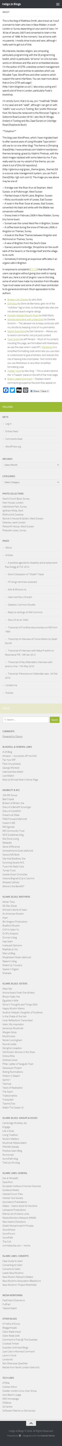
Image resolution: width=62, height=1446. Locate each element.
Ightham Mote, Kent (12, 510)
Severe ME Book (11, 854)
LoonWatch (8, 775)
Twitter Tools (14, 370)
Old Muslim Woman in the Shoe (18, 1052)
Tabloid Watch (9, 1308)
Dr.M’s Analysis (10, 933)
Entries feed (11, 431)
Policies (9, 692)
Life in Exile (8, 1131)
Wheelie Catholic (10, 882)
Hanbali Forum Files (12, 1194)
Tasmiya (6, 1083)
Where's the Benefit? (13, 886)
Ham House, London (12, 502)
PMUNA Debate (10, 1146)
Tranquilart (8, 1099)
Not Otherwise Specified (14, 1363)
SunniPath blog (10, 1158)
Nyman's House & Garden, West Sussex (22, 518)
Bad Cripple (8, 799)
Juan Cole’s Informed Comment (18, 1351)
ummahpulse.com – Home (16, 1245)
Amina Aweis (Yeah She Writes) (18, 992)
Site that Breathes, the (13, 858)
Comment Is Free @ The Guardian (20, 1339)
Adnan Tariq (8, 901)
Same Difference (11, 846)
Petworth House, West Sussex (18, 526)
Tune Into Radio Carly (13, 866)
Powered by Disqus (12, 736)
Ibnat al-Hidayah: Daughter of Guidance (22, 1012)
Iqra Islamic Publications (14, 1202)
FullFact (6, 1304)
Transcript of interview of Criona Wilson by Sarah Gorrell (31, 641)
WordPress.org (13, 446)
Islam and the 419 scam (20, 597)
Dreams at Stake (11, 815)
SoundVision (8, 1229)
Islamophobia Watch (12, 771)
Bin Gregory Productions (14, 921)
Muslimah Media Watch (14, 1142)
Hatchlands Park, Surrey (14, 506)
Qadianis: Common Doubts (21, 604)
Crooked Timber (10, 1343)
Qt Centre (7, 1406)
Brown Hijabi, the (11, 996)
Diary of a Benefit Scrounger (16, 807)
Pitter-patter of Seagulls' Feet (17, 1064)
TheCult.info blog (11, 1162)
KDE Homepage (10, 1398)
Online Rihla (8, 1056)
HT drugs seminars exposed (22, 581)
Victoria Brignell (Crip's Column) (18, 878)
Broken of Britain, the (13, 803)
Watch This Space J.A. (13, 1107)
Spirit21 (6, 1079)
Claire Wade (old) (11, 1335)
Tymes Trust (9, 870)
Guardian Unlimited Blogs (15, 1347)
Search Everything (16, 331)
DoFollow (12, 303)
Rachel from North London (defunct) (20, 1367)
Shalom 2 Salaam (11, 1075)
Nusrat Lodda (9, 1044)
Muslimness (8, 1036)
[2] (35, 269)
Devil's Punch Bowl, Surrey (16, 498)
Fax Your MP (9, 759)
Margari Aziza (9, 1032)
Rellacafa (7, 842)
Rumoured (8, 1154)
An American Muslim (13, 913)
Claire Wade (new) (11, 1331)
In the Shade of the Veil (14, 1016)
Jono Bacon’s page (11, 1394)
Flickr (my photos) (11, 763)
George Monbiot (10, 767)
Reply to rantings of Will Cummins (25, 612)
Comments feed (13, 438)
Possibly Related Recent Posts (23, 315)
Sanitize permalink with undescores (25, 319)
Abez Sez (7, 988)
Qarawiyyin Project (11, 1067)
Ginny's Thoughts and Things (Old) (19, 1004)
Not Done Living (10, 838)
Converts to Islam (11, 1269)
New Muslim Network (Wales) (17, 1276)
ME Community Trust (13, 830)
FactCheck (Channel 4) (13, 1300)
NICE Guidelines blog (13, 834)
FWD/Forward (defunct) (14, 819)
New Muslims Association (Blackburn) (21, 1280)
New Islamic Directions (14, 1221)
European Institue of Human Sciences (21, 1186)
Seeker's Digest (10, 969)
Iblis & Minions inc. (17, 589)
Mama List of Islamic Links (15, 1213)
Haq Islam (7, 941)
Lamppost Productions (14, 1209)
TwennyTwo (8, 1103)
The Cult (6, 1241)
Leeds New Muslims (12, 1273)
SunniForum (8, 1233)
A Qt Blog (7, 751)
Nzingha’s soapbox (12, 1048)
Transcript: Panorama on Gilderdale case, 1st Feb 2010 (31, 675)
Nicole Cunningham (12, 1040)
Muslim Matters (10, 1138)
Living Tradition (10, 1134)
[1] (31, 269)
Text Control (13, 339)
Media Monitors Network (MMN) (19, 1217)
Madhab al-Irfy (10, 949)
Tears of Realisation (12, 1087)
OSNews (6, 1402)
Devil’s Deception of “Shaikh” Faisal (26, 574)
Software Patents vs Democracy (18, 1410)
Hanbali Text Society (12, 1198)
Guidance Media (10, 1190)
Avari (5, 917)
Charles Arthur (9, 1386)
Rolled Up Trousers (12, 965)
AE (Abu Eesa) (9, 905)
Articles (9, 555)
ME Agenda (8, 826)
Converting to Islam (12, 1265)
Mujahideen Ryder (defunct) (16, 957)
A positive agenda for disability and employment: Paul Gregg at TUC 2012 (31, 564)
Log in (8, 423)
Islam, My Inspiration (13, 1024)
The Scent (7, 1091)
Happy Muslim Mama (13, 1008)
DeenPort (7, 1182)
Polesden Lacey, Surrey (14, 530)
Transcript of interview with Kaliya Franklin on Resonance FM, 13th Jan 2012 (29, 652)
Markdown (47, 347)
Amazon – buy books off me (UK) (19, 755)
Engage (6, 1127)
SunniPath (7, 1237)
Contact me (11, 685)
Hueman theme (47, 1435)
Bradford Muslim (11, 925)
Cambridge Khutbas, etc (14, 1123)
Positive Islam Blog (12, 1150)
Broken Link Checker (17, 299)
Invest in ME (8, 822)
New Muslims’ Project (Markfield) (19, 1284)
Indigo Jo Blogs (11, 4)
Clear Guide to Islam (12, 1261)
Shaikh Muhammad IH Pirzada (17, 1225)
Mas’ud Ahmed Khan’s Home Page (20, 779)
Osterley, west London (14, 522)
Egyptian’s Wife (10, 1000)
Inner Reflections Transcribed (17, 1020)
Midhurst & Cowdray (12, 514)
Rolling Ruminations (12, 1071)
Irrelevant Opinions (12, 945)
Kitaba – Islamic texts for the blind (19, 1205)
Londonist (7, 1359)
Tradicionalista (9, 1095)
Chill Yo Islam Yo (10, 929)
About (8, 547)
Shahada (6, 973)
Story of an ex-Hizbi (18, 619)
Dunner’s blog (9, 937)
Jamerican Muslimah (12, 1028)
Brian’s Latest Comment (19, 378)
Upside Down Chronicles (14, 874)
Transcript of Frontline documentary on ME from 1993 (31, 629)
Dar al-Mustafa (10, 1178)
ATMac (6, 1382)
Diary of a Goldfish (11, 811)
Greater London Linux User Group (19, 1390)
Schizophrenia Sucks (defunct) (17, 850)
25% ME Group (9, 795)
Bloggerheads (9, 1327)
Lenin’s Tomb (9, 1355)
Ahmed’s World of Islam (14, 909)
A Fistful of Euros (11, 1323)
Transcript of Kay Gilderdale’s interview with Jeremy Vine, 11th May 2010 (28, 664)
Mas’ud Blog (8, 953)
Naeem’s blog (9, 961)
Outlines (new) (9, 1060)
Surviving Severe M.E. (13, 862)
